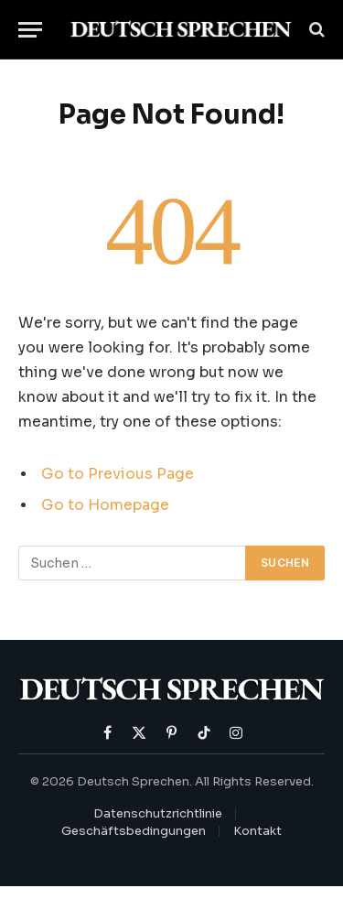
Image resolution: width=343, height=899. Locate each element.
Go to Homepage (105, 505)
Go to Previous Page (117, 474)
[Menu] (30, 29)
